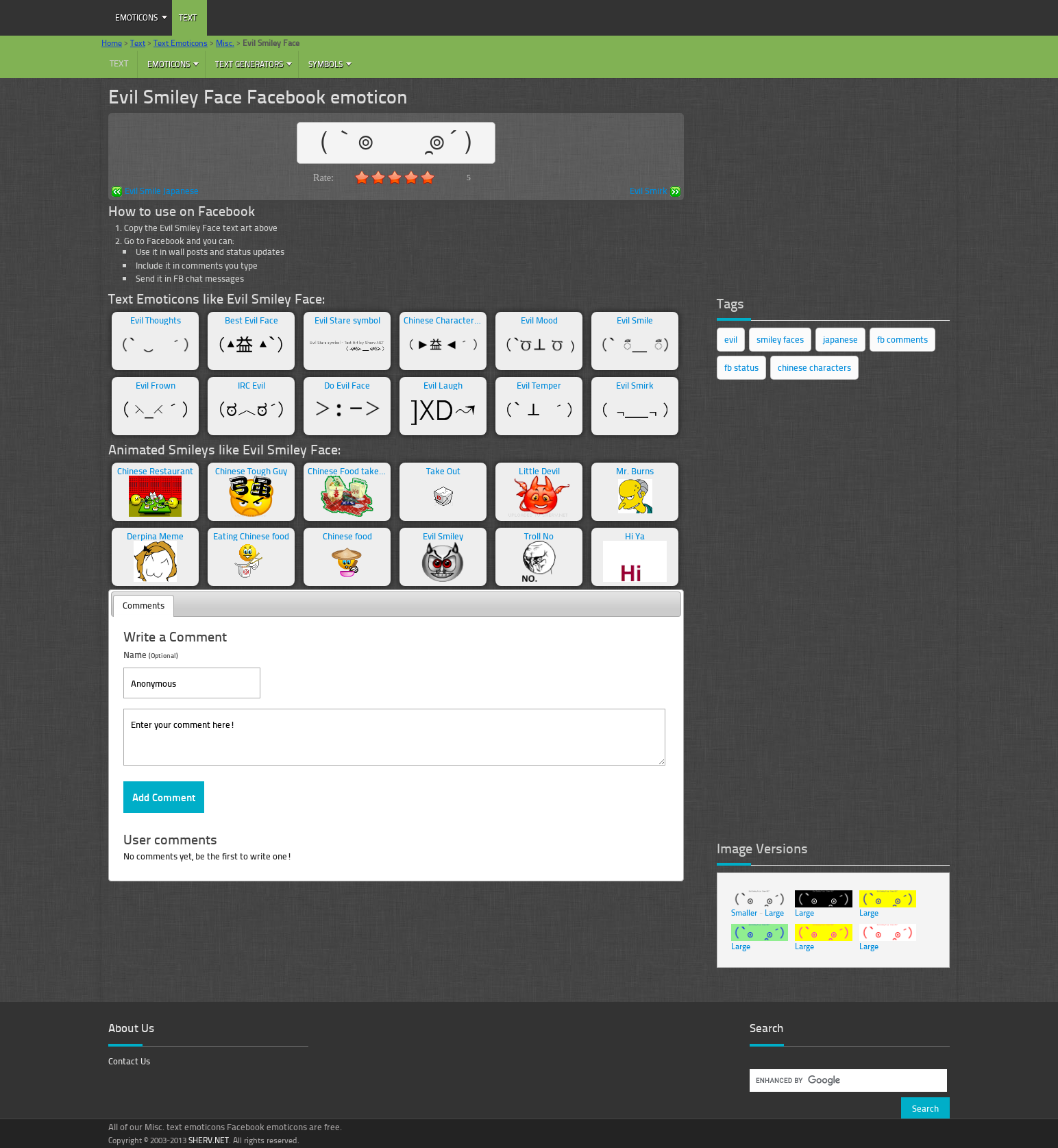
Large (774, 912)
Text (188, 17)
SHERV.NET (208, 1140)
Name (150, 654)
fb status (741, 367)
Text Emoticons (180, 43)
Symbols (325, 64)
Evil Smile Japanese (155, 191)
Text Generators (249, 64)
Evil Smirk (655, 191)
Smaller (744, 912)
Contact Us (129, 1061)
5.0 (427, 177)
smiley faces (780, 339)
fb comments (902, 339)
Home (111, 43)
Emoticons (136, 17)
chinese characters (814, 367)
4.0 (411, 177)
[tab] (143, 606)
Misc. (225, 43)
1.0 (362, 177)
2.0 (378, 177)
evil (730, 339)
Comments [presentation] (143, 605)
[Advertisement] (819, 181)
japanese (840, 339)
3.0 (394, 177)
